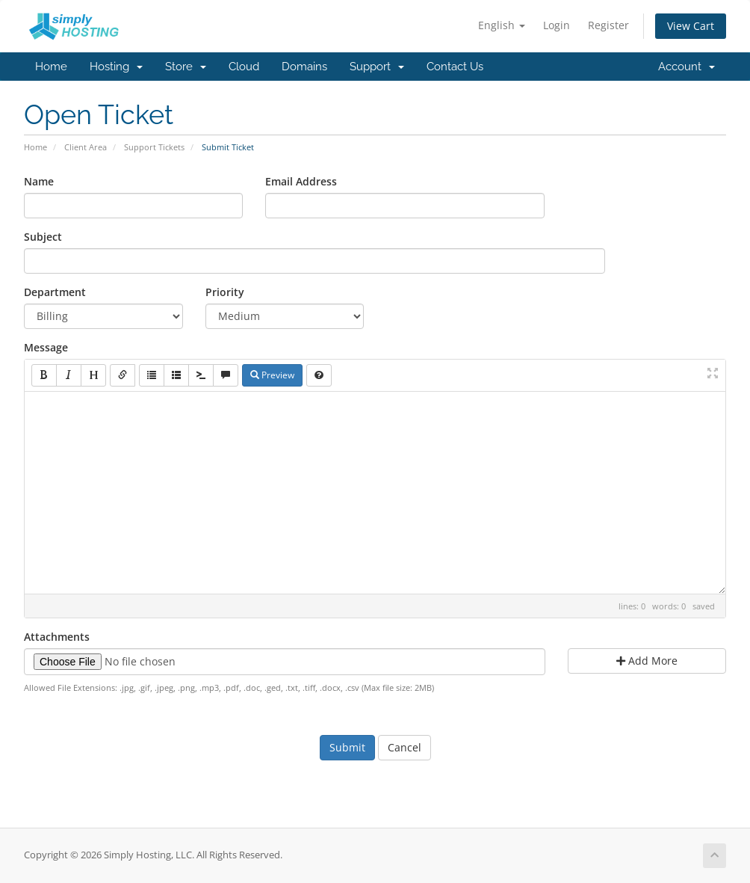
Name (39, 181)
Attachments (57, 637)
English (501, 25)
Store (185, 66)
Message (46, 347)
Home (51, 66)
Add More (647, 660)
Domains (304, 66)
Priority (224, 292)
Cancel (404, 747)
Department (55, 292)
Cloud (244, 66)
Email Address (301, 181)
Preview (272, 375)
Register (608, 25)
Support (377, 66)
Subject (43, 237)
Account (686, 66)
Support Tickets (154, 147)
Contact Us (455, 66)
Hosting (116, 66)
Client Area (85, 147)
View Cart (690, 26)
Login (556, 25)
